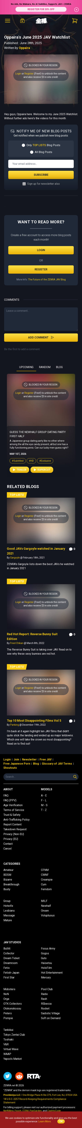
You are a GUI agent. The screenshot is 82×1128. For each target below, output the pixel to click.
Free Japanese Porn (16, 763)
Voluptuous (48, 915)
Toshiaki (8, 1039)
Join (16, 759)
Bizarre (7, 879)
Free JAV (46, 759)
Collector (8, 953)
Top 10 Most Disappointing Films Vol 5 (34, 720)
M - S (44, 805)
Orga (6, 998)
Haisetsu (46, 963)
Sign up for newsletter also (43, 183)
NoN (6, 994)
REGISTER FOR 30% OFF (41, 9)
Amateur (8, 870)
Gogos (45, 953)
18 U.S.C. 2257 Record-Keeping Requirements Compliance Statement (34, 1101)
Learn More (44, 1121)
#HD (31, 465)
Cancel (7, 848)
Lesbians (9, 910)
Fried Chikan (17, 643)
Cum (43, 884)
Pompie (8, 1018)
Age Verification (13, 805)
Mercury (46, 977)
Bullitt (6, 948)
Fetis (6, 967)
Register (29, 73)
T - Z (44, 810)
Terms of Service (13, 810)
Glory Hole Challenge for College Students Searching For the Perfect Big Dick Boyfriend (39, 436)
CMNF (45, 874)
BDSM (7, 874)
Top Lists (16, 494)
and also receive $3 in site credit (40, 77)
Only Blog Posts (43, 145)
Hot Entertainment (52, 972)
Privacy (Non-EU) (13, 834)
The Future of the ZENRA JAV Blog (47, 279)
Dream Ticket (11, 958)
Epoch (18, 1110)
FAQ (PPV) (9, 800)
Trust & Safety (11, 814)
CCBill (25, 1110)
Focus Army (48, 948)
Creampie (47, 879)
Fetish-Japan (11, 972)
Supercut (41, 474)
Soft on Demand (50, 1018)
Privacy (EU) (10, 839)
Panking (14, 724)
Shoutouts (10, 767)
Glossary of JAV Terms (57, 763)
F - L (44, 800)
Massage (9, 915)
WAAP (7, 1054)
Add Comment (41, 337)
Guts (44, 958)
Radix (44, 994)
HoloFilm (46, 967)
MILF (44, 901)
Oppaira (24, 48)
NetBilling (8, 1110)
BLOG (59, 367)
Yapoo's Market (12, 1058)
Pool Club (47, 989)
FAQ (5, 795)
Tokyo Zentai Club (14, 1034)
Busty (6, 889)
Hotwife (8, 905)
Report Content (12, 824)
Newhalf (46, 905)
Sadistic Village (50, 1013)
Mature (7, 920)
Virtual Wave (10, 1049)
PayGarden (36, 1110)
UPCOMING (26, 367)
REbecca (46, 1003)
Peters (7, 1013)
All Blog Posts (43, 152)
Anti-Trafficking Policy (16, 819)
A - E (44, 795)
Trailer (19, 474)
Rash (44, 998)
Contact (8, 843)
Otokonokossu (12, 1008)
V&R (6, 1044)
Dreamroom (10, 963)
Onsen (45, 910)
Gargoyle (15, 557)
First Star (8, 977)
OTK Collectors (12, 1003)
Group (7, 901)
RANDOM (44, 367)
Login (18, 73)
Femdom (46, 889)
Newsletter (29, 759)
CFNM (45, 870)
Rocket (45, 1008)
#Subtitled (17, 465)
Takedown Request (15, 829)
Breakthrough (11, 884)
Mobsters (9, 989)
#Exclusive (45, 465)
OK (61, 1121)
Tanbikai (8, 1030)
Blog (36, 763)
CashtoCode (54, 1110)
